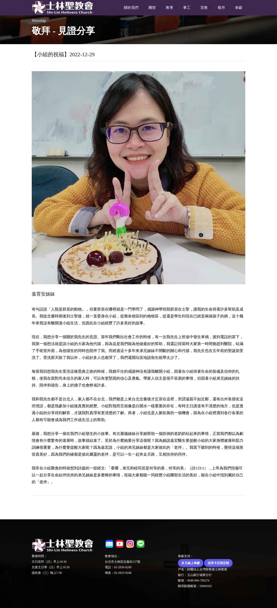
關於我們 (131, 8)
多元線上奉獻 (190, 563)
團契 (152, 8)
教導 (169, 8)
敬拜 (221, 8)
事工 (186, 8)
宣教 (204, 8)
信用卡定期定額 (218, 563)
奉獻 (238, 8)
